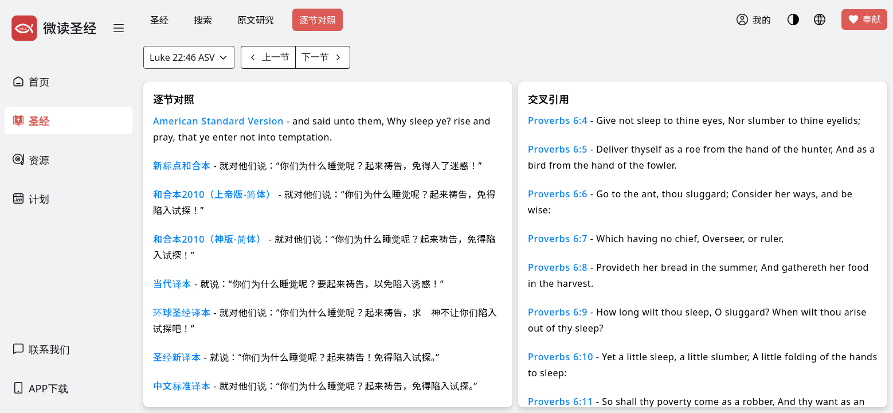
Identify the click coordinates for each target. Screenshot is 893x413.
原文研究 (255, 20)
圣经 (159, 20)
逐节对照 (317, 20)
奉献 (864, 19)
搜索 (203, 20)
